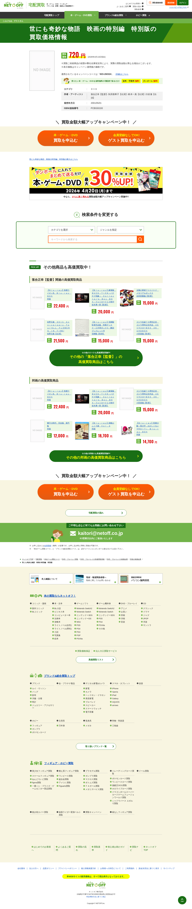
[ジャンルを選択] (120, 229)
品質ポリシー (48, 869)
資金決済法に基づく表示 (149, 869)
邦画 (49, 299)
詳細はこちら (122, 74)
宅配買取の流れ (96, 513)
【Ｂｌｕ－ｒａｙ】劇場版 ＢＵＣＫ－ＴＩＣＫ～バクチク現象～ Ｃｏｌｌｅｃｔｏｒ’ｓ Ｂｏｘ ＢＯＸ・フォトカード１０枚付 (104, 296)
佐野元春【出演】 (54, 334)
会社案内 (21, 869)
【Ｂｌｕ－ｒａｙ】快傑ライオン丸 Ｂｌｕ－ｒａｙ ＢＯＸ (59, 293)
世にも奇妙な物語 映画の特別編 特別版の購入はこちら (53, 159)
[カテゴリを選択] (71, 229)
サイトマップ (169, 869)
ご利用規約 (129, 869)
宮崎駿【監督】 (98, 334)
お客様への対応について (110, 869)
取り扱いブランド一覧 (96, 746)
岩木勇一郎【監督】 (100, 305)
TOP (180, 900)
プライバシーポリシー (67, 869)
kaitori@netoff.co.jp (100, 533)
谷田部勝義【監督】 (144, 296)
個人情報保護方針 (88, 869)
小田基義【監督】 (143, 334)
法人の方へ (34, 869)
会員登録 (47, 546)
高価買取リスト (96, 660)
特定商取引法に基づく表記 (96, 897)
